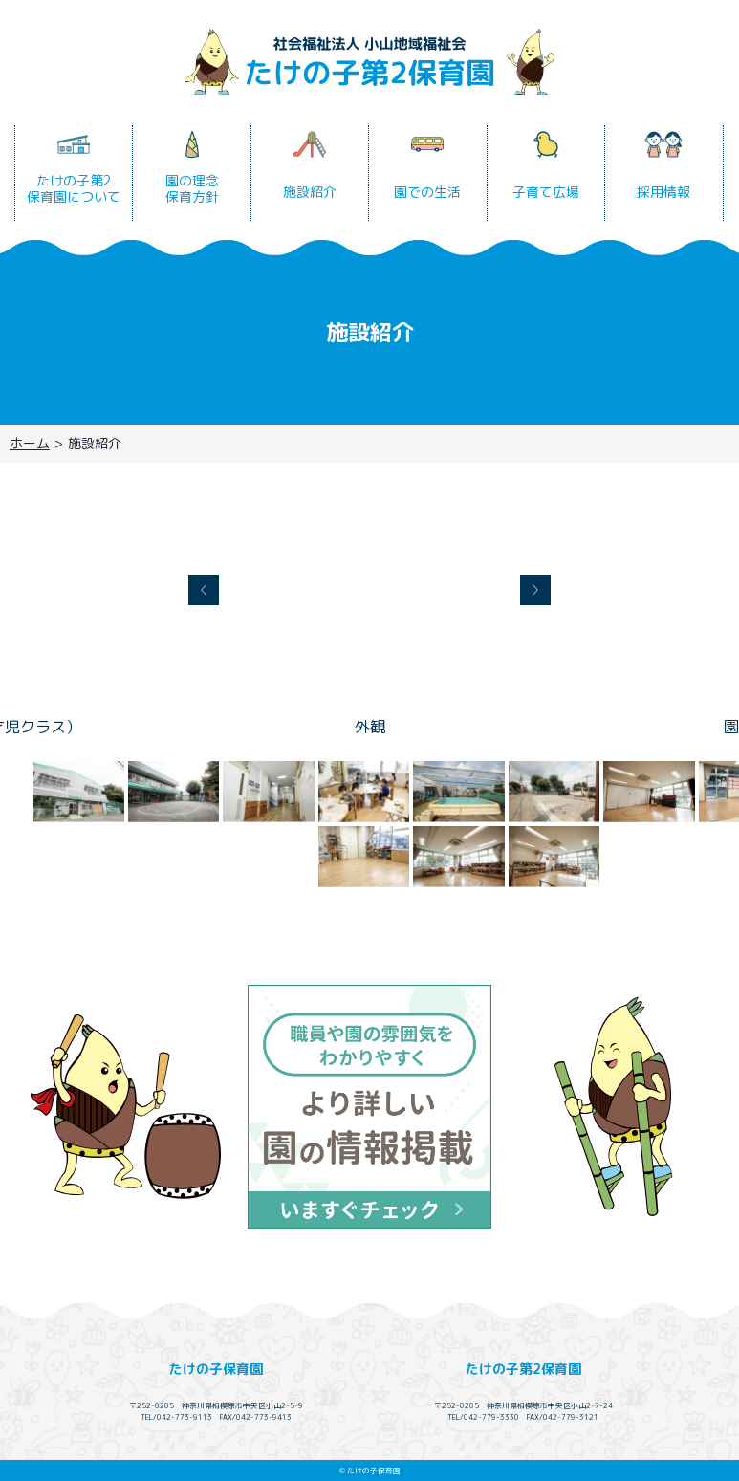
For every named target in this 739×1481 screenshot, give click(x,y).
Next (535, 590)
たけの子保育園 (216, 1369)
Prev (203, 590)
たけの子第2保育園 (523, 1369)
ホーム (30, 443)
